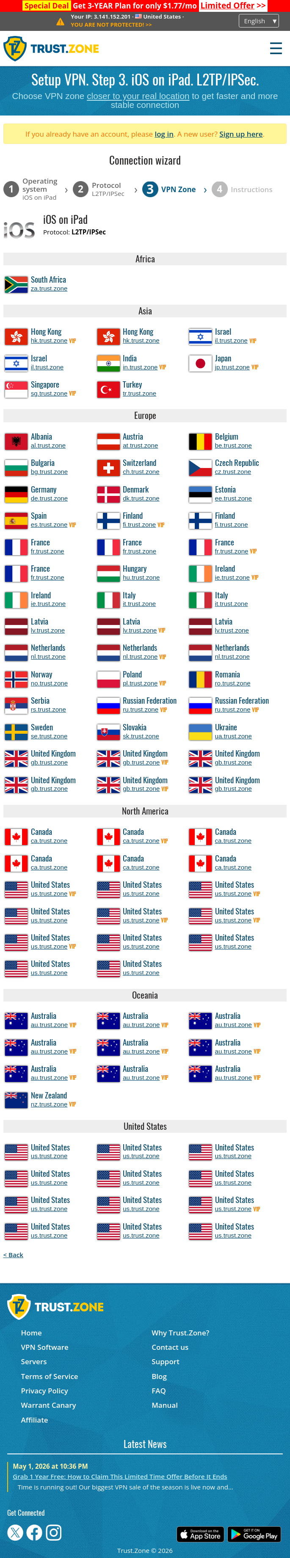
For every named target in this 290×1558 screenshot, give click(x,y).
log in (164, 134)
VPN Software (45, 1347)
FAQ (159, 1391)
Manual (165, 1405)
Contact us (170, 1347)
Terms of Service (49, 1376)
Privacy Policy (44, 1391)
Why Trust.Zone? (180, 1333)
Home (31, 1333)
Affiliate (34, 1420)
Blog (159, 1376)
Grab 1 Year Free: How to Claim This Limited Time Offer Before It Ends (120, 1476)
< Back (13, 1254)
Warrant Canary (48, 1405)
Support (166, 1361)
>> (233, 5)
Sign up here (240, 134)
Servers (34, 1361)
